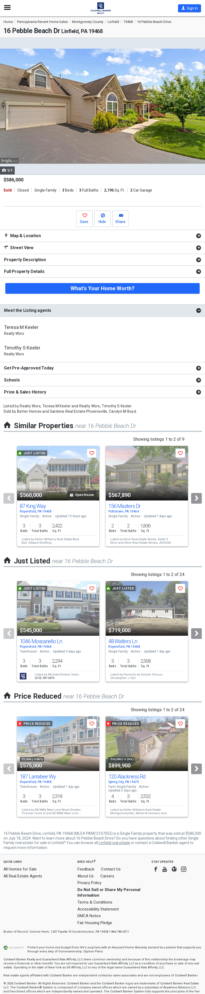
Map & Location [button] (22, 235)
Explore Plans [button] (93, 951)
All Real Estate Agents (22, 876)
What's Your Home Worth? (102, 288)
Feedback (85, 869)
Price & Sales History (25, 392)
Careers (107, 876)
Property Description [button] (25, 259)
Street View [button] (18, 247)
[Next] (196, 498)
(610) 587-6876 (44, 678)
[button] (189, 8)
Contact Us (111, 869)
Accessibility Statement (98, 909)
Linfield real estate (114, 843)
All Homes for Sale (20, 869)
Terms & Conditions (94, 902)
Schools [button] (12, 380)
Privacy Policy (89, 882)
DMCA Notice (89, 915)
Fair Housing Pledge (94, 922)
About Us (85, 876)
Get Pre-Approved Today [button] (28, 368)
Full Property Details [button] (24, 271)
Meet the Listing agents (27, 310)
